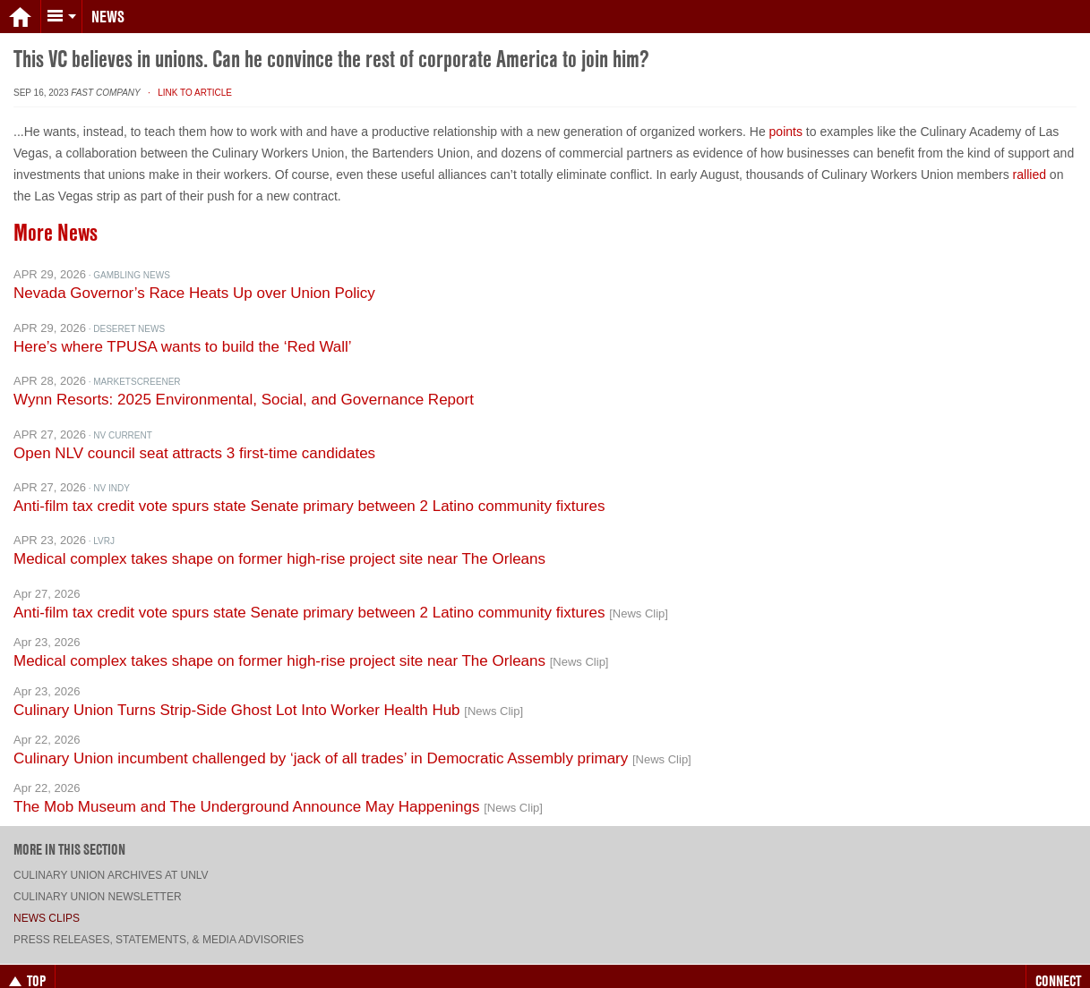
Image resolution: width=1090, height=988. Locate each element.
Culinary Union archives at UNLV (111, 862)
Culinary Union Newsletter (97, 884)
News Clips (46, 905)
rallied (1029, 162)
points (785, 119)
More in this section (69, 837)
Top (27, 968)
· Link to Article (187, 80)
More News (55, 220)
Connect (1058, 968)
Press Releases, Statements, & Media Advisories (158, 927)
